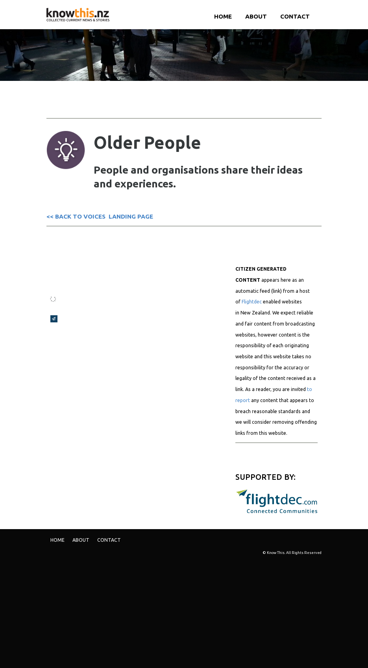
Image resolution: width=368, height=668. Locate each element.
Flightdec (252, 301)
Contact (295, 16)
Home (223, 16)
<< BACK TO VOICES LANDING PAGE (99, 216)
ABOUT (256, 16)
